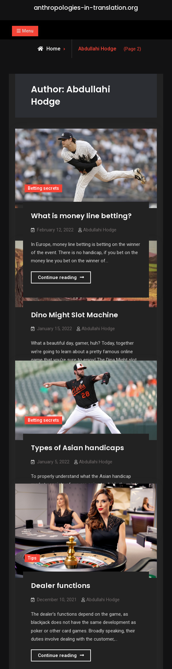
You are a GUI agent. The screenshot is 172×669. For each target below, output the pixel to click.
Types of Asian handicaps (77, 445)
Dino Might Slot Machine (74, 313)
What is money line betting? (81, 216)
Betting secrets (43, 188)
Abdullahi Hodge (99, 230)
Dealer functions (60, 579)
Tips (32, 551)
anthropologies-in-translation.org (86, 7)
